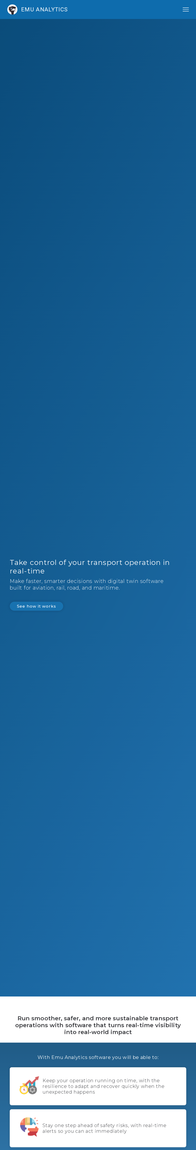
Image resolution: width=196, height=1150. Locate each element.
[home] (67, 9)
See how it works (36, 606)
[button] (186, 9)
